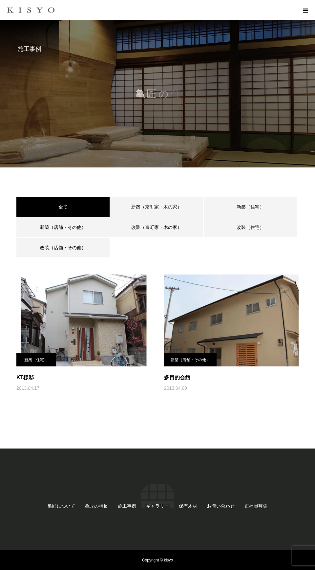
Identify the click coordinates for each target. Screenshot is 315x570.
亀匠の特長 (96, 506)
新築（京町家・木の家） (156, 206)
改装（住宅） (250, 227)
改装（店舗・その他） (63, 247)
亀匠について (61, 506)
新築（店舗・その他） (63, 227)
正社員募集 (255, 506)
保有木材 (188, 506)
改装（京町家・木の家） (156, 227)
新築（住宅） (250, 206)
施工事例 (127, 506)
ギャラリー (157, 506)
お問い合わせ (221, 506)
